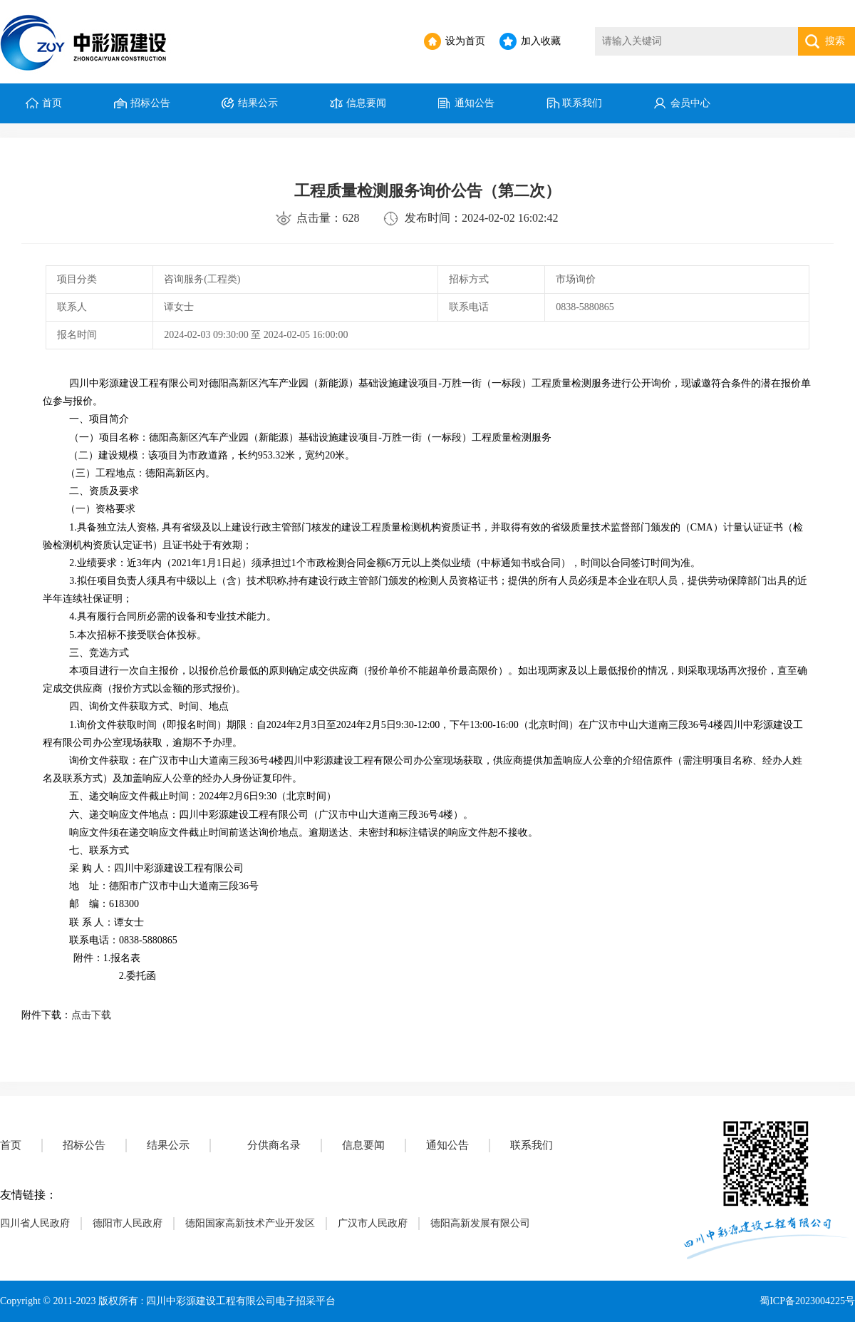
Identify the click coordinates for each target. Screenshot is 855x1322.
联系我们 (582, 103)
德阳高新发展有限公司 (480, 1223)
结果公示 (258, 103)
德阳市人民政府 (127, 1223)
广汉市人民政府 (373, 1223)
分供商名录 (274, 1145)
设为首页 (465, 41)
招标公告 (150, 103)
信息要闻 (366, 103)
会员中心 (690, 103)
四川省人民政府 (35, 1223)
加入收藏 (541, 41)
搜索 (835, 41)
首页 (52, 103)
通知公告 (474, 103)
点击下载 (91, 1015)
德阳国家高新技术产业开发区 (250, 1223)
